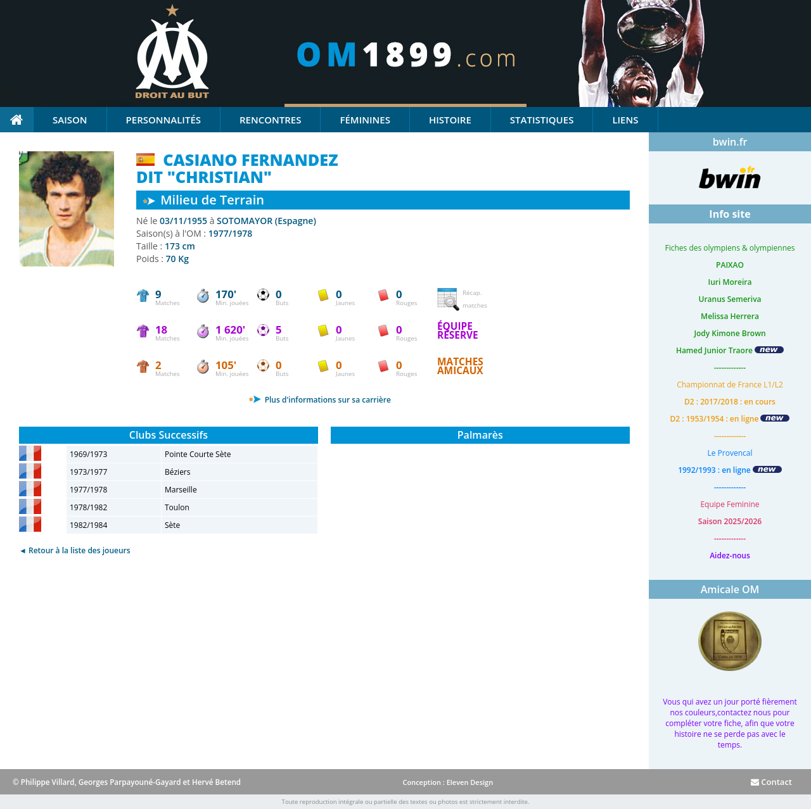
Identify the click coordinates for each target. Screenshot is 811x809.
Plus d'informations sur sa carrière (319, 399)
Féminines (365, 119)
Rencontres (270, 119)
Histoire (450, 119)
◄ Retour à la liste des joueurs (75, 550)
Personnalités (163, 119)
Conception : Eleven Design (447, 782)
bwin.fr (730, 142)
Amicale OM (730, 589)
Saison (70, 119)
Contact (771, 781)
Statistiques (542, 119)
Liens (625, 119)
